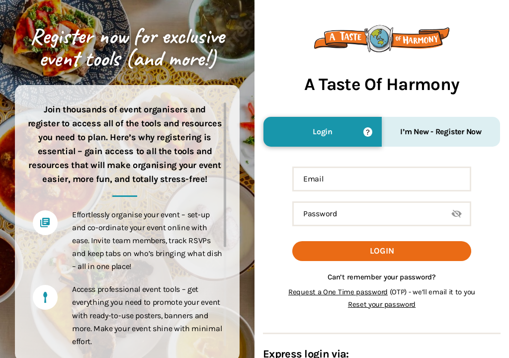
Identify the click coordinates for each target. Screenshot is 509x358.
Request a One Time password (338, 291)
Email (313, 178)
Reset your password (382, 304)
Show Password (456, 214)
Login (323, 131)
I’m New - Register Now (441, 131)
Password (320, 213)
